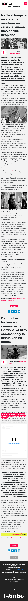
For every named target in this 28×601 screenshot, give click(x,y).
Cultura (22, 579)
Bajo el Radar (16, 589)
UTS (12, 300)
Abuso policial (15, 538)
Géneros (12, 581)
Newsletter (11, 587)
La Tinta (12, 171)
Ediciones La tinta (20, 585)
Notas (14, 577)
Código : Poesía (12, 585)
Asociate (22, 587)
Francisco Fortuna (16, 298)
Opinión (16, 581)
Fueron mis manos (8, 589)
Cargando (14, 557)
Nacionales (10, 579)
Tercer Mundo (17, 579)
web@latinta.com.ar (14, 567)
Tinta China (5, 585)
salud (9, 300)
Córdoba (5, 579)
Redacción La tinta (14, 54)
